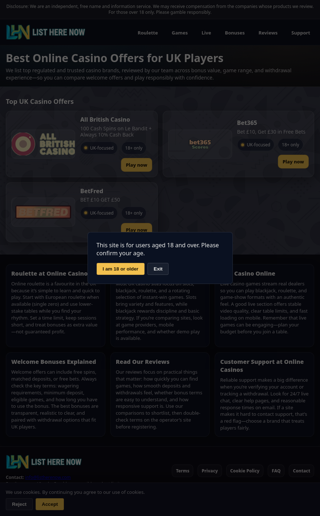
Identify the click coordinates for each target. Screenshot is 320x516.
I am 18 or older (121, 269)
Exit (158, 269)
